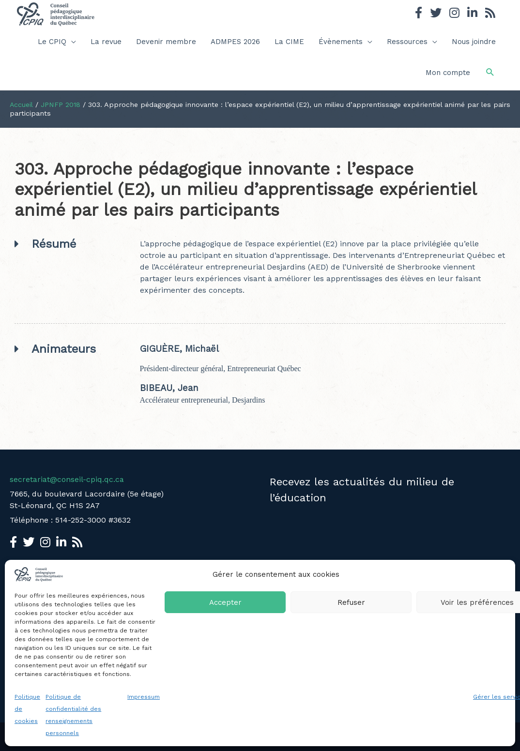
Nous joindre (474, 41)
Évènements (341, 41)
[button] (490, 72)
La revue (106, 41)
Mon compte (448, 72)
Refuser (351, 602)
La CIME (289, 41)
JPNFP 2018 (61, 104)
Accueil (21, 104)
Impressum (143, 696)
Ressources (407, 41)
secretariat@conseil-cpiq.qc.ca (67, 479)
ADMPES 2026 (235, 41)
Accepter (225, 602)
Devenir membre (166, 41)
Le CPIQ (52, 41)
